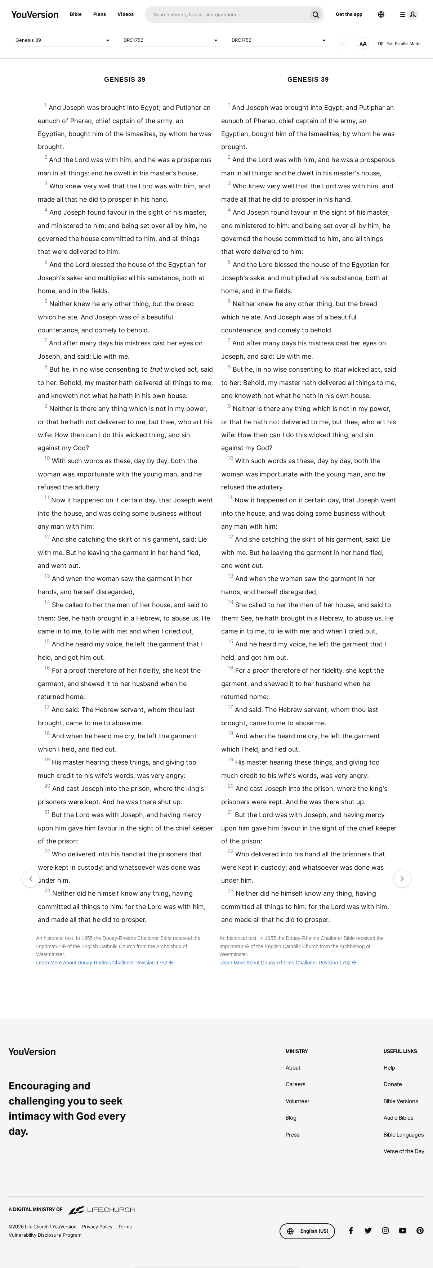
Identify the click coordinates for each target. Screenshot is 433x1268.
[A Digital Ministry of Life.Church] (216, 1206)
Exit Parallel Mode (399, 43)
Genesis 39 (63, 40)
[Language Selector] (381, 14)
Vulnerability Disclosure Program (45, 1235)
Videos (125, 14)
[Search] (226, 14)
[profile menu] (407, 14)
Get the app (349, 14)
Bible (76, 14)
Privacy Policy (97, 1226)
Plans (99, 14)
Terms (125, 1226)
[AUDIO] (342, 43)
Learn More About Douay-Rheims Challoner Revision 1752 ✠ (104, 962)
